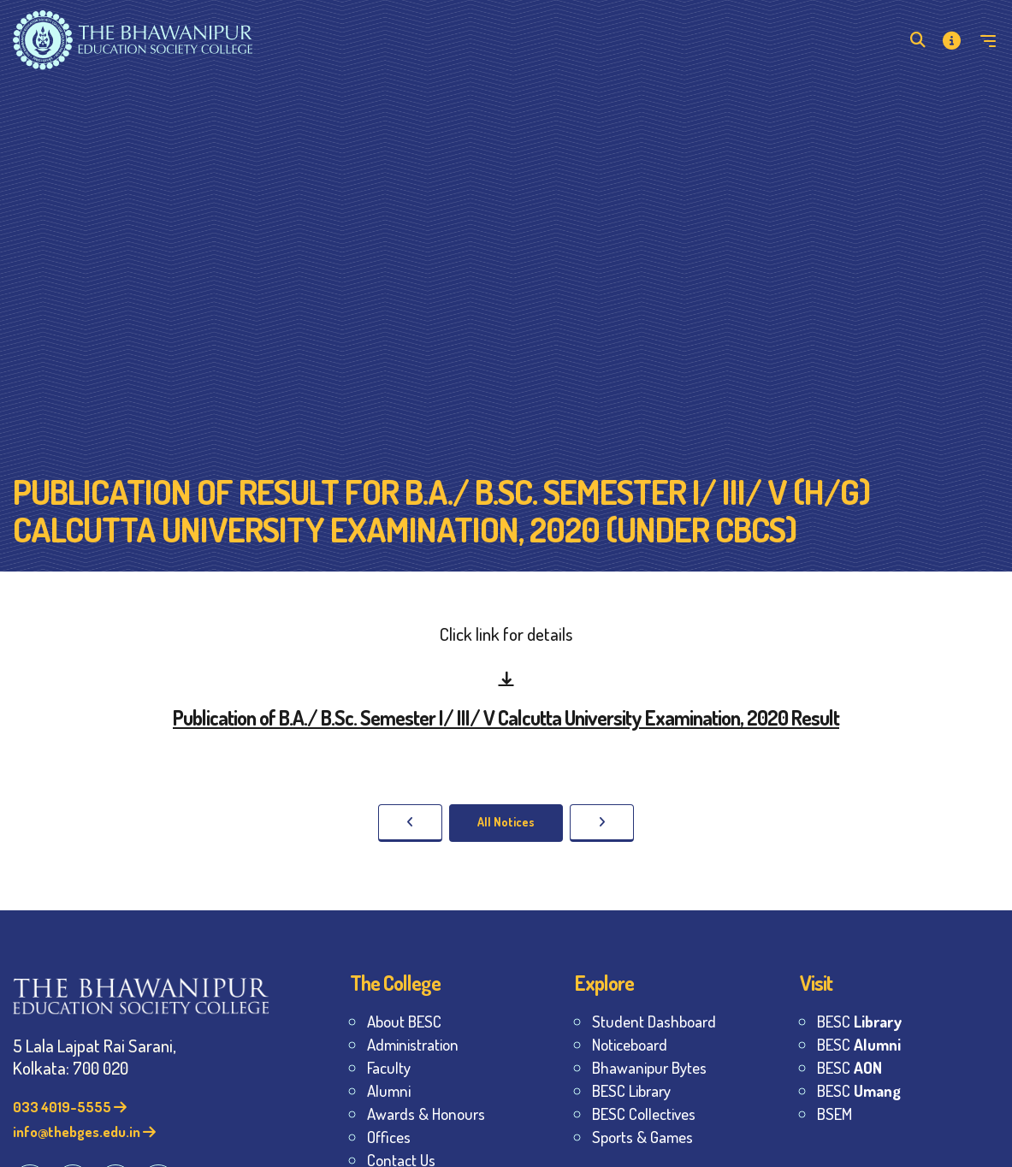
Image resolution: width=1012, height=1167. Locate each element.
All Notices (506, 822)
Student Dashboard (654, 1021)
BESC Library (631, 1090)
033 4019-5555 (70, 1107)
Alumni (389, 1090)
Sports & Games (642, 1136)
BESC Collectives (643, 1113)
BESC (859, 1021)
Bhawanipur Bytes (649, 1067)
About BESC (404, 1021)
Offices (389, 1136)
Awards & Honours (426, 1113)
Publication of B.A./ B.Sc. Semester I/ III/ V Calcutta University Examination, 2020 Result (506, 717)
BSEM (834, 1113)
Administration (413, 1044)
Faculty (389, 1067)
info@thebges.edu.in (84, 1131)
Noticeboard (629, 1044)
